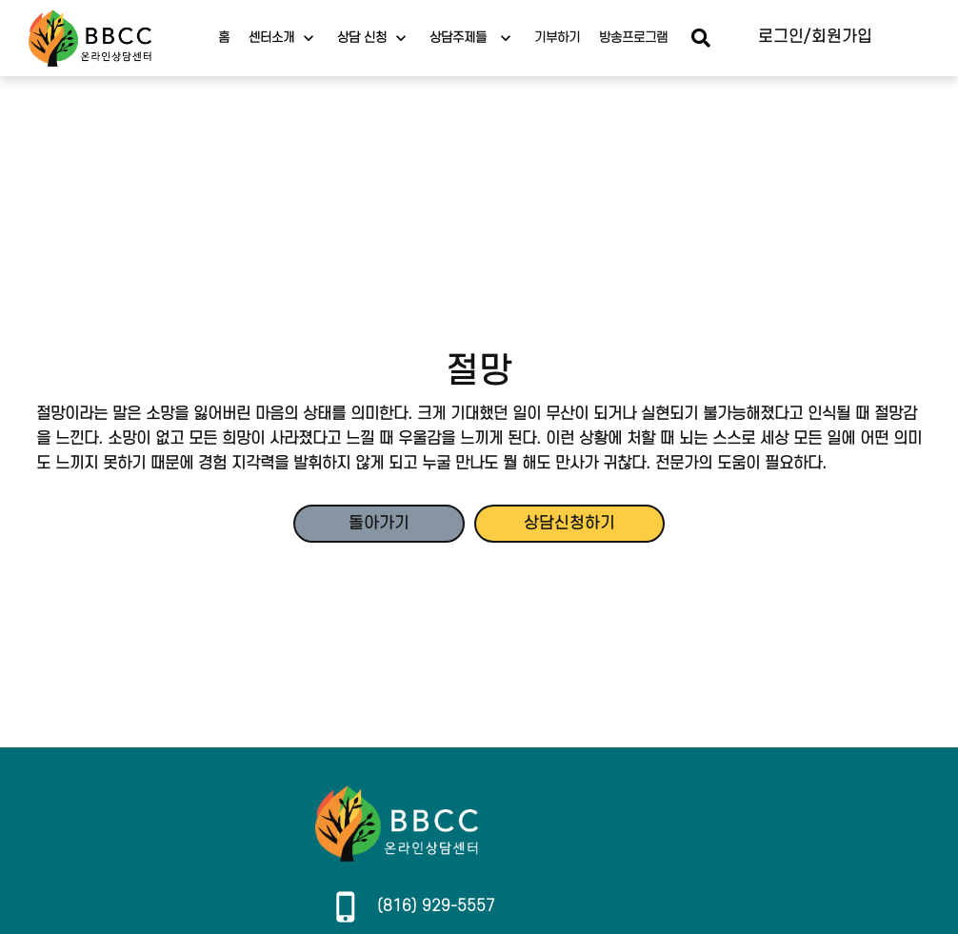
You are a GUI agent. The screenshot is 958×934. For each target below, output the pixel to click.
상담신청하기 (569, 523)
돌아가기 (379, 523)
